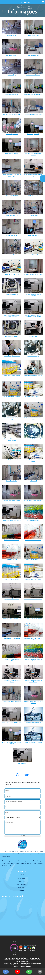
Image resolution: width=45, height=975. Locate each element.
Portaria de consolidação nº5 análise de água (11, 743)
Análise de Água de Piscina (33, 75)
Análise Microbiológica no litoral (12, 460)
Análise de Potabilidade (12, 294)
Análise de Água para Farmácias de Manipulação (12, 175)
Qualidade (22, 887)
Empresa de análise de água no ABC (12, 618)
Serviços (22, 881)
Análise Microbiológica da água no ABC (12, 397)
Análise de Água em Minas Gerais (11, 114)
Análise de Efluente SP (33, 235)
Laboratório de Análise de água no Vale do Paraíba (33, 681)
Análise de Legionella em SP (12, 274)
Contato (22, 775)
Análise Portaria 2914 (11, 481)
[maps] (22, 915)
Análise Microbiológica (33, 356)
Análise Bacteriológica (33, 35)
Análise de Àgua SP (33, 195)
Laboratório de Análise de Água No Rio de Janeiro (33, 702)
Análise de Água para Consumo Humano (33, 154)
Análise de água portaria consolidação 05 (33, 175)
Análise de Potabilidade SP (12, 336)
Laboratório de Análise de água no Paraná (11, 681)
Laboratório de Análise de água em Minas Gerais (33, 639)
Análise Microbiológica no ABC (33, 439)
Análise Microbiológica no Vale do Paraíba (33, 460)
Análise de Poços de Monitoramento (33, 274)
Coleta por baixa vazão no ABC (33, 540)
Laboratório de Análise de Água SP (12, 701)
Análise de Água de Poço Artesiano (33, 94)
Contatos (23, 891)
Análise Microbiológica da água (12, 375)
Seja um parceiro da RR (22, 884)
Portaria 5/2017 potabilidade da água (11, 722)
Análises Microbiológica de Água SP (33, 500)
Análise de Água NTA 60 (12, 215)
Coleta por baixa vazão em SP (11, 540)
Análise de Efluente (33, 215)
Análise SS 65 (33, 481)
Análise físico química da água (12, 356)
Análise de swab (33, 336)
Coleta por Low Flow (12, 559)
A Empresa (22, 878)
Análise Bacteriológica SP (11, 55)
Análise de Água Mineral (12, 134)
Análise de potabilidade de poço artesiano (33, 295)
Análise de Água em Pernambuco (33, 114)
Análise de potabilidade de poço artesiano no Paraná (12, 316)
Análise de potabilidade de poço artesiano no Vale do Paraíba (33, 316)
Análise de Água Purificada (12, 195)
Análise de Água (12, 75)
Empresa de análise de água (12, 599)
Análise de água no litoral (11, 153)
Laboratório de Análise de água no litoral (33, 660)
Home (22, 875)
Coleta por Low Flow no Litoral (11, 579)
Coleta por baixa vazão (33, 520)
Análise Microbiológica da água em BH (33, 376)
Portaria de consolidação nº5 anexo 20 (33, 743)
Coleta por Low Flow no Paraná (33, 579)
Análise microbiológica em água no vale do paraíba (12, 439)
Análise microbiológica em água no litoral (33, 418)
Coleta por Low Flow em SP (33, 559)
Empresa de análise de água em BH (33, 599)
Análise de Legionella (33, 254)
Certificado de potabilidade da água (12, 520)
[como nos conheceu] (22, 817)
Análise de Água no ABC (33, 134)
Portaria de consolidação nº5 (33, 722)
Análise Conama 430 (33, 55)
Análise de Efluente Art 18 (11, 235)
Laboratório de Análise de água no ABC (11, 660)
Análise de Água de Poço (11, 94)
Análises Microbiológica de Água (11, 500)
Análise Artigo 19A (11, 35)
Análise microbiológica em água (33, 396)
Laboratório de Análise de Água (12, 638)
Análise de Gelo (12, 254)
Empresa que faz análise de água (33, 618)
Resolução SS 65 (22, 763)
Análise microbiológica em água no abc (12, 418)
